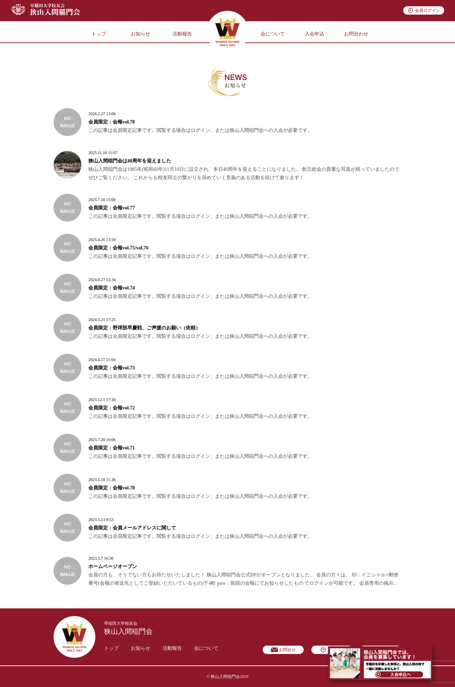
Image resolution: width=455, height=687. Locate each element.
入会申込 (314, 34)
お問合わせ (356, 34)
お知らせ (140, 34)
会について (273, 34)
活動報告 (182, 34)
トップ (98, 34)
